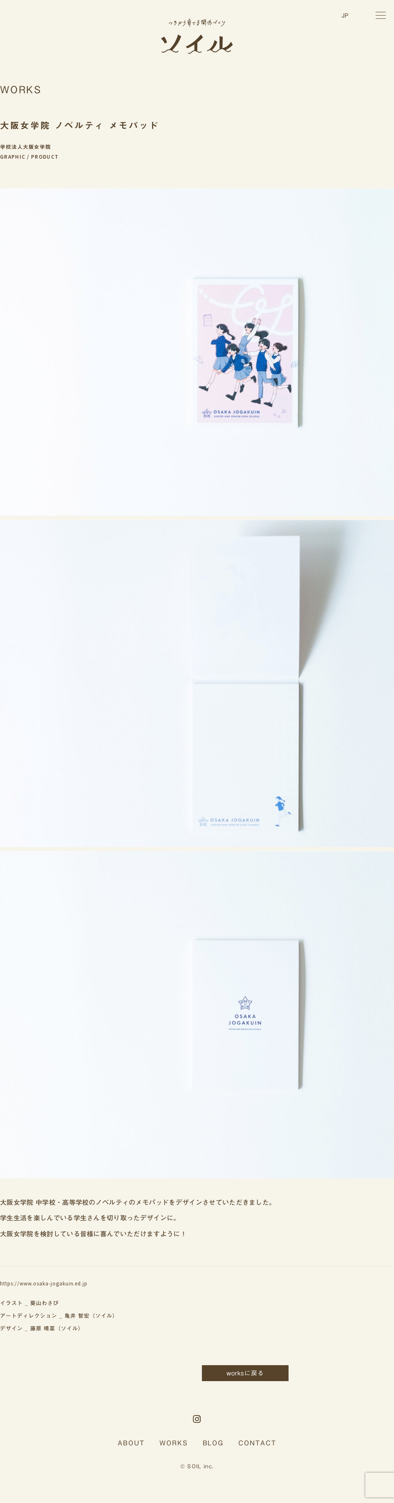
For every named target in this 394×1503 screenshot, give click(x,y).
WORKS (173, 1443)
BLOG (213, 1443)
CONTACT (257, 1443)
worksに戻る (245, 1373)
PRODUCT (44, 156)
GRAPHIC (12, 156)
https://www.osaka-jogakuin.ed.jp (43, 1283)
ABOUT (131, 1443)
